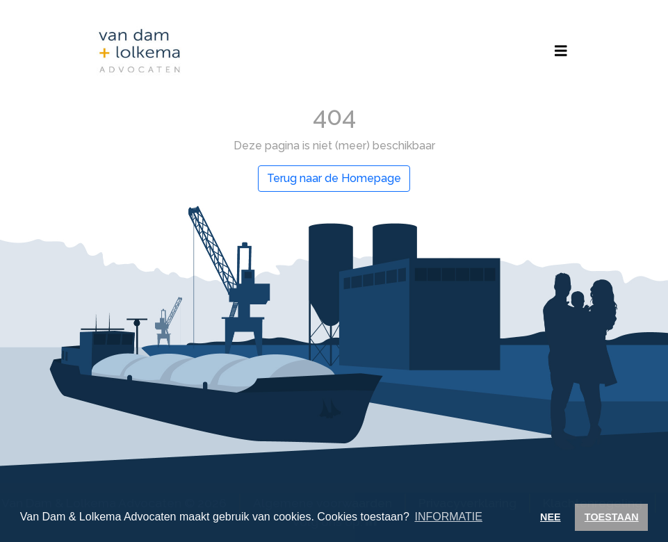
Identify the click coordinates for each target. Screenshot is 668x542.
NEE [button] (550, 517)
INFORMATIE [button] (448, 517)
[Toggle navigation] (561, 51)
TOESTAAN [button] (612, 517)
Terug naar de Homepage (334, 178)
